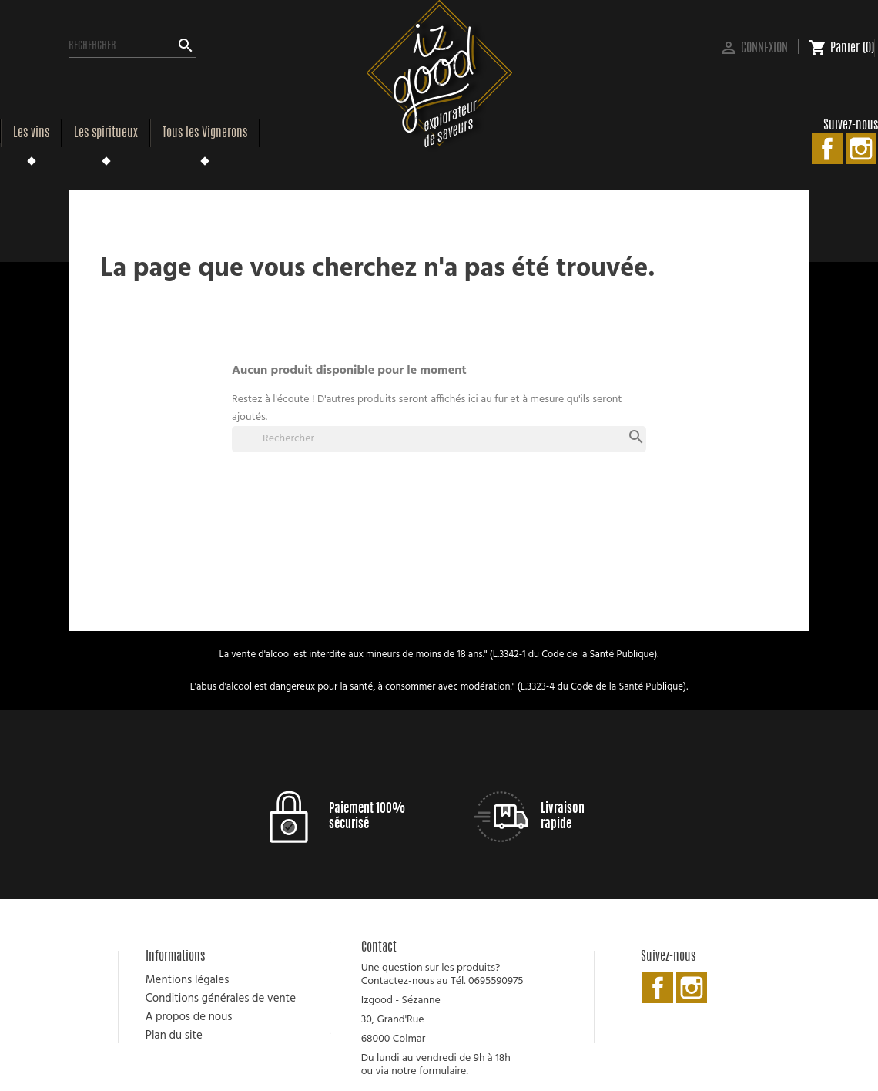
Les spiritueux (106, 133)
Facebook (827, 148)
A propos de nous (189, 1017)
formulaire (442, 1071)
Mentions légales (188, 980)
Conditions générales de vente (221, 998)
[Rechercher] (132, 46)
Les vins (31, 133)
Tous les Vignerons (205, 133)
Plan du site (174, 1035)
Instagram (861, 148)
